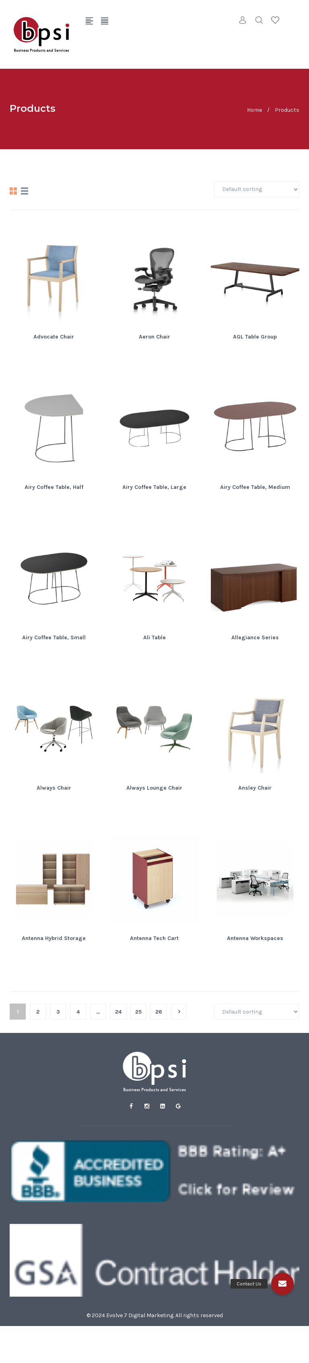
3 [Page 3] (58, 1011)
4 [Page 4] (78, 1011)
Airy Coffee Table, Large (154, 487)
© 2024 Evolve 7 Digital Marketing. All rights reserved (155, 1315)
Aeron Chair (154, 336)
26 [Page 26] (158, 1011)
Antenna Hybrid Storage (54, 938)
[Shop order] (256, 189)
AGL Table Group (255, 336)
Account (243, 20)
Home (254, 109)
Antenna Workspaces (255, 938)
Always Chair (54, 787)
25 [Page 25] (138, 1011)
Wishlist (275, 20)
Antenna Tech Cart (154, 938)
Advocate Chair (53, 336)
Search (259, 20)
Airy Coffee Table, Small (54, 637)
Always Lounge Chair (154, 787)
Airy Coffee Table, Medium (255, 487)
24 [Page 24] (118, 1011)
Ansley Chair (255, 787)
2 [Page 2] (37, 1011)
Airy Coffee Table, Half (54, 487)
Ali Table (154, 637)
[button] (282, 1284)
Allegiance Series (255, 637)
